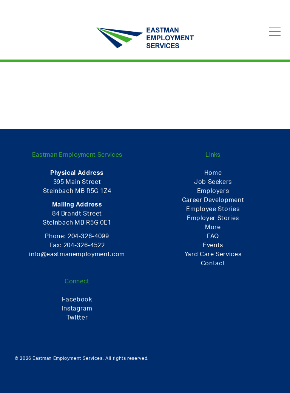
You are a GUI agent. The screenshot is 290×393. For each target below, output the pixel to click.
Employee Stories (212, 209)
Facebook (77, 299)
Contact (213, 263)
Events (213, 245)
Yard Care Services (213, 254)
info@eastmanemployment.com (77, 254)
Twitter (77, 317)
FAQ (213, 236)
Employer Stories (213, 218)
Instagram (77, 308)
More (213, 227)
